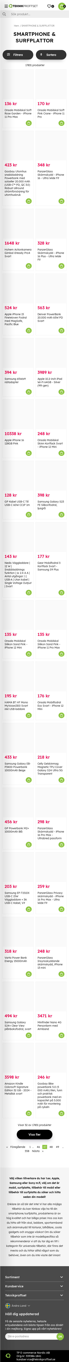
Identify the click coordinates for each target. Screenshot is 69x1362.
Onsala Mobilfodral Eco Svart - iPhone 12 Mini (50, 706)
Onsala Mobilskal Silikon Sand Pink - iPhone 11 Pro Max (49, 644)
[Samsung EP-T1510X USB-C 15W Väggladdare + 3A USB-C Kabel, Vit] (18, 867)
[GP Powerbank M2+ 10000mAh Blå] (18, 802)
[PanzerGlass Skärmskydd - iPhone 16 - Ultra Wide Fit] (51, 145)
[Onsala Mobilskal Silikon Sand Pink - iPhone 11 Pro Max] (51, 615)
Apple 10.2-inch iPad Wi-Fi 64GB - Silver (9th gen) (50, 382)
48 (51, 1147)
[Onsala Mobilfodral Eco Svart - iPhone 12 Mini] (51, 676)
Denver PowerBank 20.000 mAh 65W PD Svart (50, 318)
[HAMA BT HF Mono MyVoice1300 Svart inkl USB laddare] (18, 676)
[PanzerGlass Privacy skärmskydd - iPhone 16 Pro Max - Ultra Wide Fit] (51, 867)
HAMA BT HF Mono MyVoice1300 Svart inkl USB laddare (16, 706)
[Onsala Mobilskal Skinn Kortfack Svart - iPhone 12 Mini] (51, 414)
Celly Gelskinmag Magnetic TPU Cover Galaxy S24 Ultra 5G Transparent (50, 768)
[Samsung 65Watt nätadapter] (18, 353)
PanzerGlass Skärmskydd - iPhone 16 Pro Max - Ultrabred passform (51, 833)
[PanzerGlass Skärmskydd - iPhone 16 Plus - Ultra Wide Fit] (51, 223)
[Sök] (34, 14)
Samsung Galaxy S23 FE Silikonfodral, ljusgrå (51, 505)
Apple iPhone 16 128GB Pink (14, 441)
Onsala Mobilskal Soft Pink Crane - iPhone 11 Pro (51, 113)
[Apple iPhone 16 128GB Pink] (18, 414)
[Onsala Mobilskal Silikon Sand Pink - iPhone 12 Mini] (18, 615)
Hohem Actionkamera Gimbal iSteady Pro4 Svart (18, 253)
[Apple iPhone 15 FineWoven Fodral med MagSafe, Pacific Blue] (18, 288)
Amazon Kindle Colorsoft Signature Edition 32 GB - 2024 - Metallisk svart (18, 1088)
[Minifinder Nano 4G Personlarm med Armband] (51, 996)
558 (27, 1151)
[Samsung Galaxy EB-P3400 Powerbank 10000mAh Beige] (18, 738)
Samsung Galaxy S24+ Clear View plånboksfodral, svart (18, 1026)
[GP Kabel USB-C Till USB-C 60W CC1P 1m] (18, 475)
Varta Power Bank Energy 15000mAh (16, 959)
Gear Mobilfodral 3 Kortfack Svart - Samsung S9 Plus (49, 566)
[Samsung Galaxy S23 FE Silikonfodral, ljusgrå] (51, 475)
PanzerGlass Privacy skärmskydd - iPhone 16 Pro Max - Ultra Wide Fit (51, 898)
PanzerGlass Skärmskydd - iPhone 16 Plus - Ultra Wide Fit (51, 254)
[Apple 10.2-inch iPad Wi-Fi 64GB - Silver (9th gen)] (51, 353)
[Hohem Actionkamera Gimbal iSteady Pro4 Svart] (18, 223)
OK (60, 1336)
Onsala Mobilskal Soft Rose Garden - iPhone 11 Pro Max (18, 113)
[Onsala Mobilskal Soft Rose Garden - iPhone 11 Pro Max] (18, 84)
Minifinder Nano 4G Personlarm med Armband (49, 1026)
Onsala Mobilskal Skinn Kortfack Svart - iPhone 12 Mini (50, 443)
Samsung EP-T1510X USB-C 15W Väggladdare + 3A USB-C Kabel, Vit (17, 898)
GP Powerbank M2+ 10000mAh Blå (17, 830)
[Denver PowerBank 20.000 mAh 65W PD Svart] (51, 288)
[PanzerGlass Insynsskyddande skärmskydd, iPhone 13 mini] (51, 932)
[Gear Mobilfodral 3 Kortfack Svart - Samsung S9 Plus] (51, 537)
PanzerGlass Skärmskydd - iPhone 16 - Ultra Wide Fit (51, 175)
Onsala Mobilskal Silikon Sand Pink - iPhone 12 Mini (16, 644)
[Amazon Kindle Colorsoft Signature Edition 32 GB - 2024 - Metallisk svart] (18, 1058)
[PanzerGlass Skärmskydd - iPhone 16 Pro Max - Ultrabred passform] (51, 802)
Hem (16, 25)
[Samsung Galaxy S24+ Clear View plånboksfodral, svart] (18, 996)
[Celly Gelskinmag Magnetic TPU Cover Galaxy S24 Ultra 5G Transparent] (51, 738)
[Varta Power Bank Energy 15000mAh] (18, 932)
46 (38, 1147)
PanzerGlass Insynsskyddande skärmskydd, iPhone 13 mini (50, 962)
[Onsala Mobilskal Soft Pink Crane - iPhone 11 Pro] (51, 84)
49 (57, 1147)
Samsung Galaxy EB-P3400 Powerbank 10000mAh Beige (18, 767)
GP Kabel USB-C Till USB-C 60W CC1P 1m (17, 503)
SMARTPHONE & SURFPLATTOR (38, 25)
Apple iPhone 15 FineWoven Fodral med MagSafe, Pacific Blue (16, 319)
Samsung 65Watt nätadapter (15, 380)
